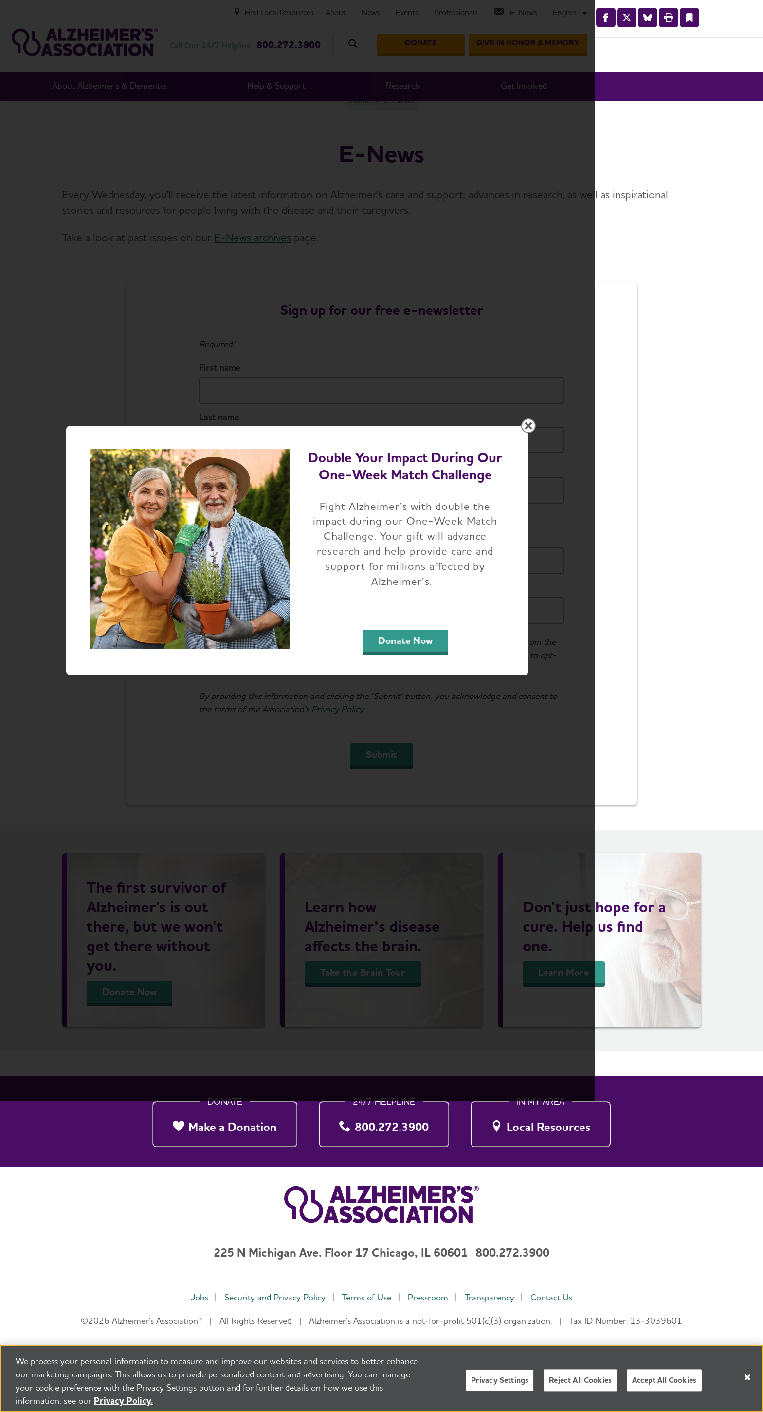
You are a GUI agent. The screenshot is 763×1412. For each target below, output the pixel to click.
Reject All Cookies (580, 1380)
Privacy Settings (500, 1380)
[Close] (747, 1377)
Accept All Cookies (664, 1380)
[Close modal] (612, 581)
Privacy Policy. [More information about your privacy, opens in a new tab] (123, 1400)
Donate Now (489, 796)
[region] (381, 1378)
